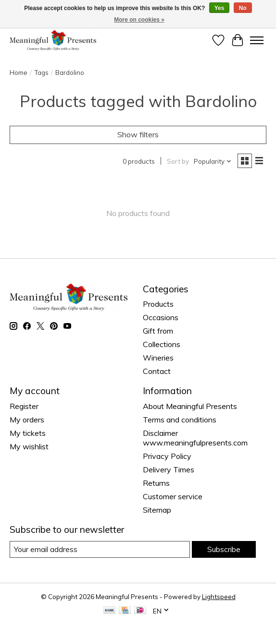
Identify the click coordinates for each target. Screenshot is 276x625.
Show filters (138, 134)
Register (24, 406)
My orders (27, 419)
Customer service (172, 496)
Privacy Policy (167, 456)
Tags (41, 72)
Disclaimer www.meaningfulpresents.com (195, 437)
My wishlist (29, 446)
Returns (156, 483)
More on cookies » (139, 19)
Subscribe (223, 549)
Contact (157, 371)
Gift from (158, 331)
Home (18, 72)
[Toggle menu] (256, 40)
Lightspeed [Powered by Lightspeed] (219, 597)
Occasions (160, 317)
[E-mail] (100, 549)
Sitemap (157, 510)
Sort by (178, 161)
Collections (161, 344)
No (243, 8)
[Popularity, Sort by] (213, 161)
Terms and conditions (179, 419)
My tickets (28, 433)
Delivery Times (168, 469)
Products (158, 304)
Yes (219, 8)
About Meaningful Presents (190, 406)
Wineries (158, 357)
